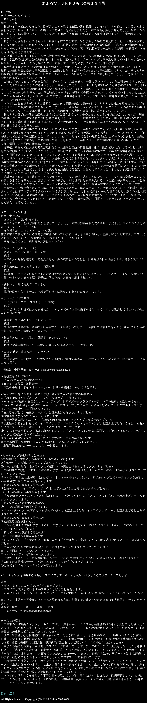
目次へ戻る (8, 693)
